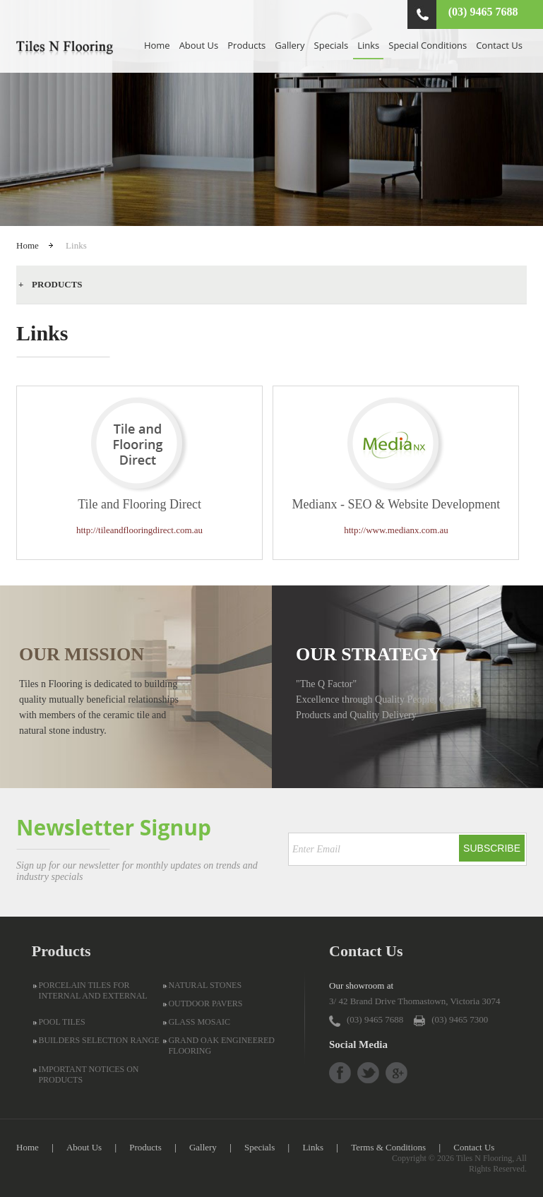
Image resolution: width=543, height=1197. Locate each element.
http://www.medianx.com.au (396, 530)
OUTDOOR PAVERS (205, 1003)
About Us (199, 45)
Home (157, 45)
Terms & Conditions (388, 1147)
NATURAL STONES (204, 985)
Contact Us (499, 45)
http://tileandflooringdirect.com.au (139, 530)
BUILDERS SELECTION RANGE (98, 1040)
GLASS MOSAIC (199, 1022)
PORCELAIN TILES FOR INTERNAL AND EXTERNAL (92, 990)
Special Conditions (427, 45)
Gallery (289, 45)
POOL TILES (61, 1022)
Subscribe (491, 848)
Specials (331, 45)
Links (368, 45)
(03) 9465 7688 (483, 12)
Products (246, 45)
